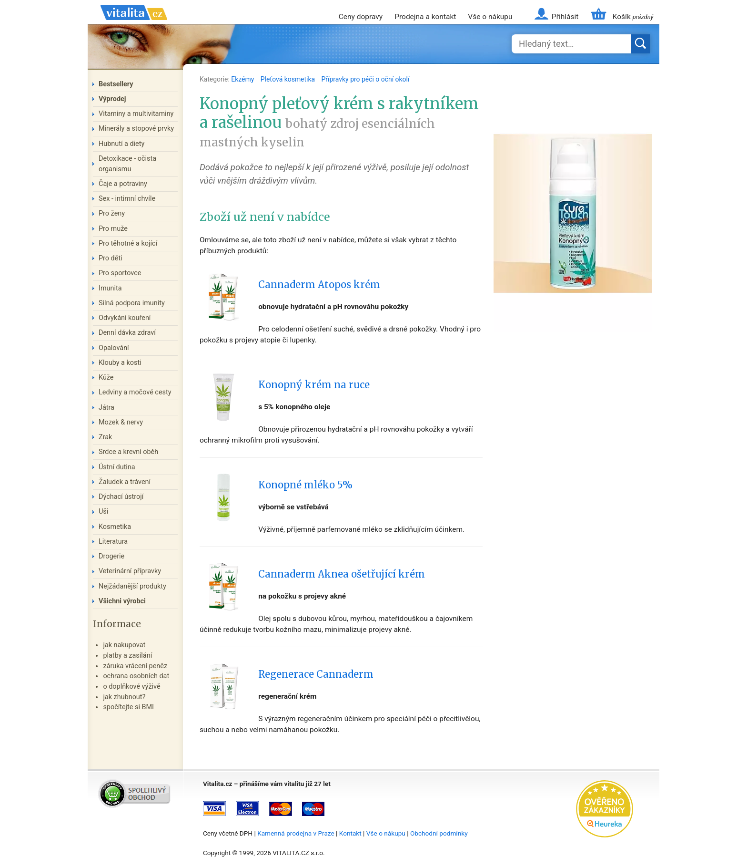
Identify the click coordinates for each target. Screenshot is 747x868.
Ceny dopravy (361, 16)
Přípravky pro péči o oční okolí (366, 79)
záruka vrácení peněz (135, 666)
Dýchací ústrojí (121, 497)
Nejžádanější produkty (132, 586)
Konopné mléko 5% (305, 485)
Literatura (113, 541)
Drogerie (111, 556)
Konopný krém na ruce (314, 385)
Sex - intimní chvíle (127, 199)
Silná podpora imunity (132, 303)
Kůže (106, 377)
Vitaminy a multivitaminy (136, 114)
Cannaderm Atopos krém (319, 285)
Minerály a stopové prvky (136, 128)
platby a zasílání (127, 655)
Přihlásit (565, 16)
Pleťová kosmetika (289, 79)
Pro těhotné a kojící (128, 243)
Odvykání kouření (125, 318)
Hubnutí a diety (121, 144)
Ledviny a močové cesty (135, 392)
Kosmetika (115, 527)
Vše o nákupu (490, 16)
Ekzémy (243, 79)
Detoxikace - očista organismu (127, 164)
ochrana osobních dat (136, 676)
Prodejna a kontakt (425, 16)
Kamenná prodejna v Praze (295, 833)
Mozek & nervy (121, 422)
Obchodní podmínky (439, 833)
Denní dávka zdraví (127, 333)
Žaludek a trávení (125, 482)
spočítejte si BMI (128, 707)
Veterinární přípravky (130, 571)
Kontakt (350, 833)
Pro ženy (112, 213)
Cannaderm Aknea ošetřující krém (341, 574)
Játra (106, 407)
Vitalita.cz (134, 24)
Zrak (105, 437)
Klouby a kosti (120, 363)
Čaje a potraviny (123, 184)
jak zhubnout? (124, 697)
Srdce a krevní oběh (128, 452)
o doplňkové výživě (131, 686)
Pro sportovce (120, 273)
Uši (103, 511)
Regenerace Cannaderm (316, 674)
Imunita (110, 288)
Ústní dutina (117, 467)
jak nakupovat (124, 645)
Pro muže (113, 229)
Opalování (114, 348)
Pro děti (110, 258)
